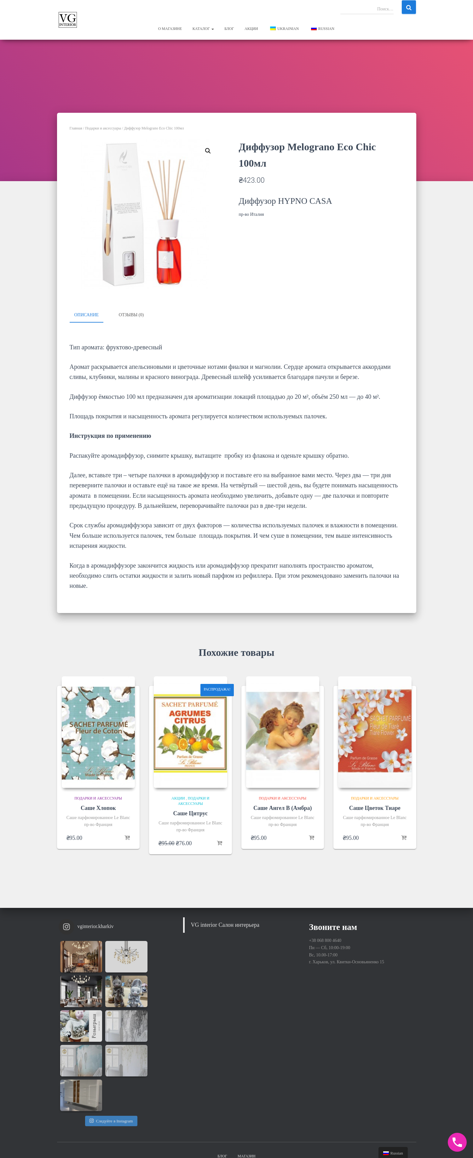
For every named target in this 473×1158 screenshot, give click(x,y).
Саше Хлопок (98, 807)
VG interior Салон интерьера (225, 924)
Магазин (247, 1098)
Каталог (203, 28)
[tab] (91, 315)
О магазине (170, 28)
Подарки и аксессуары (103, 128)
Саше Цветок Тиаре (375, 807)
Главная (76, 128)
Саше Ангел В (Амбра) (282, 807)
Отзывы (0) (131, 314)
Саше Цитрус (190, 813)
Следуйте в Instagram (111, 1051)
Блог (229, 28)
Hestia (365, 1143)
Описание (86, 314)
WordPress (406, 1143)
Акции (251, 28)
